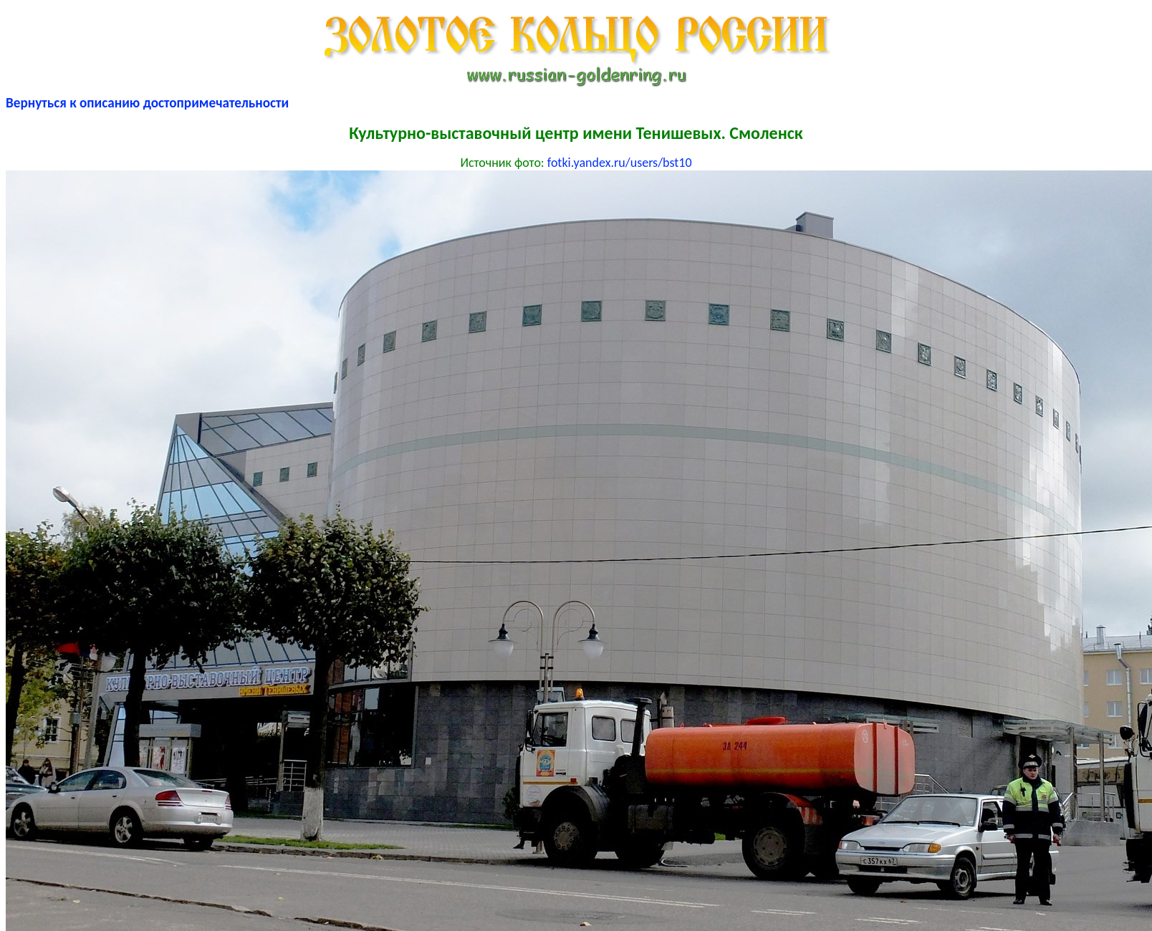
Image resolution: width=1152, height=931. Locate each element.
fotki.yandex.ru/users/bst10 (619, 162)
